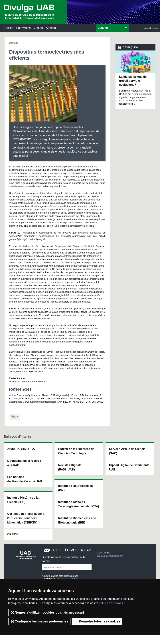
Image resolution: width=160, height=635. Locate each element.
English (156, 28)
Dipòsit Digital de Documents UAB (129, 467)
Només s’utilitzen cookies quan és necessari (47, 612)
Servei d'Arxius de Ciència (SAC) (127, 451)
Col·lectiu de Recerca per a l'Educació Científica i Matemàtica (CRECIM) (25, 518)
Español (147, 28)
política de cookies (111, 603)
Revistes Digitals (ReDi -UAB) (69, 467)
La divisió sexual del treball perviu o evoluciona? (133, 80)
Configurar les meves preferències (39, 621)
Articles (8, 27)
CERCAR (103, 28)
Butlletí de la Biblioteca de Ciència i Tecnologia (76, 451)
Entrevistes (23, 27)
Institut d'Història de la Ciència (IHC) (23, 500)
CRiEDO (13, 534)
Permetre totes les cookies (97, 621)
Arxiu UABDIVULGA (21, 449)
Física (14, 416)
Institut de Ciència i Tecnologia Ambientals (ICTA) (78, 504)
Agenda (51, 27)
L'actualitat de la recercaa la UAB (24, 463)
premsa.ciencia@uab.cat (110, 556)
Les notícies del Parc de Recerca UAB (24, 479)
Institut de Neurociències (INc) (75, 488)
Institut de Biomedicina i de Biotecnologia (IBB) (77, 520)
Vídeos (38, 27)
